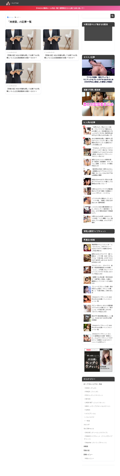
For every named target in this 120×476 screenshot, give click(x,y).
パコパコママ (89, 420)
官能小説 (87, 454)
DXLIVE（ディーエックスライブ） (96, 436)
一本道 (87, 424)
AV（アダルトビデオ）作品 (93, 387)
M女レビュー (89, 462)
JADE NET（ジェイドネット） (95, 406)
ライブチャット (89, 432)
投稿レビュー (88, 458)
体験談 (86, 450)
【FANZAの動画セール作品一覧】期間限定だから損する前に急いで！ (60, 8)
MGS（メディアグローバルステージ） (98, 409)
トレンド (87, 428)
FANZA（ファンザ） (92, 395)
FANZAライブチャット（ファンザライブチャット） (98, 441)
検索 (112, 16)
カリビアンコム (90, 417)
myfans (87, 413)
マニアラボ (14, 2)
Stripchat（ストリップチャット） (96, 446)
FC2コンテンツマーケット (94, 398)
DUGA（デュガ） (91, 391)
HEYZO (87, 402)
